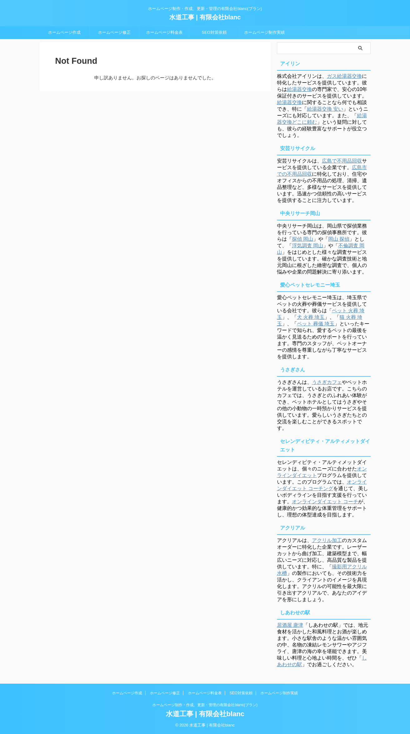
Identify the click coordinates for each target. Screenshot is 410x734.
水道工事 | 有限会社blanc (205, 17)
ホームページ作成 (64, 32)
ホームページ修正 (114, 32)
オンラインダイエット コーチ (325, 501)
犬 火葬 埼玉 (311, 317)
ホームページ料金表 (164, 32)
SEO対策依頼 (214, 32)
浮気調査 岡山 (307, 245)
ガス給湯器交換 (344, 76)
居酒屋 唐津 (290, 625)
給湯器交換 (299, 89)
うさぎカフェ (327, 382)
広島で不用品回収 (342, 160)
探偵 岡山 (302, 239)
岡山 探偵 (338, 239)
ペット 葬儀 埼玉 (316, 323)
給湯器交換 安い (325, 109)
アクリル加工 (327, 540)
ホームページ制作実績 (264, 32)
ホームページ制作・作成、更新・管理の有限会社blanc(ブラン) (205, 705)
